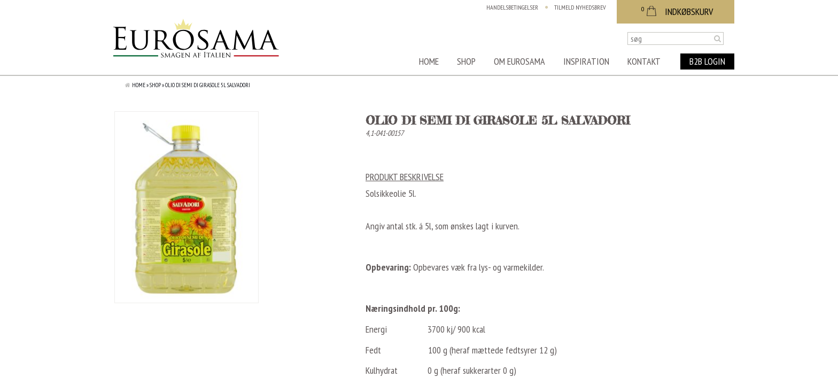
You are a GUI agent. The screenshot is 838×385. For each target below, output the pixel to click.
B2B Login (707, 61)
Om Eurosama (519, 61)
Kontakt (644, 61)
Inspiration (586, 61)
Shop (466, 61)
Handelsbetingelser (512, 7)
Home (429, 61)
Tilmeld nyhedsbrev (580, 7)
